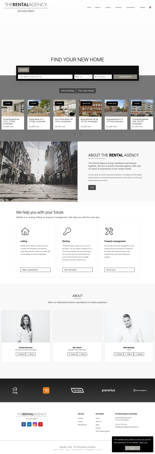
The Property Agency (103, 431)
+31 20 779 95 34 (121, 424)
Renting (119, 7)
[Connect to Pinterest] (40, 424)
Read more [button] (143, 442)
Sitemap (61, 449)
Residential (23, 70)
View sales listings (86, 91)
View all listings (67, 91)
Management (82, 425)
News (97, 425)
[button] (125, 76)
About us (99, 421)
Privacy (67, 449)
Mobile (139, 354)
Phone (30, 354)
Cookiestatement (90, 449)
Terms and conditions (77, 449)
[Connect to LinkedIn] (29, 424)
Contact (142, 7)
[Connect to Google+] (35, 424)
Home (89, 7)
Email (20, 354)
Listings (98, 7)
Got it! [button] (132, 448)
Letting (108, 7)
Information (131, 7)
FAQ (92, 187)
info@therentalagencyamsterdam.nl (127, 427)
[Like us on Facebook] (24, 424)
